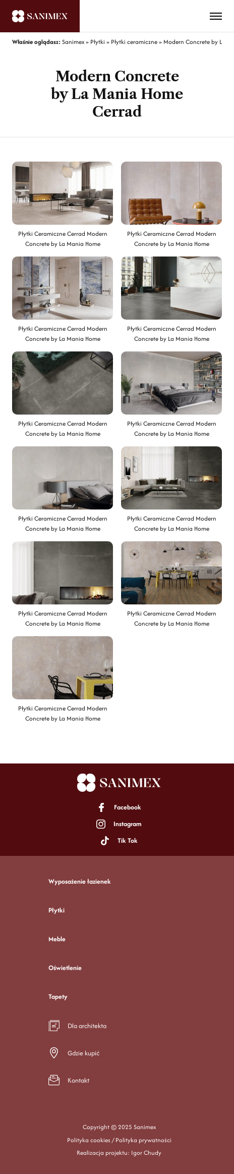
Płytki (56, 910)
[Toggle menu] (216, 16)
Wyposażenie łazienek (79, 881)
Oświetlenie (65, 968)
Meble (57, 939)
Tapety (58, 996)
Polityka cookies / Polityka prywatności (119, 1140)
